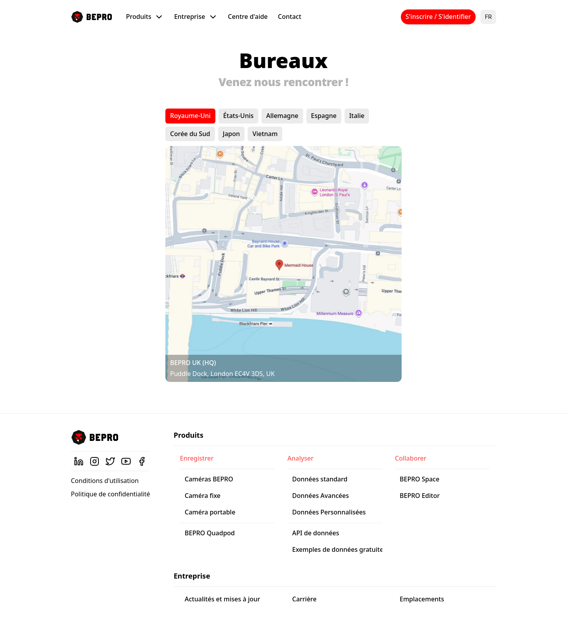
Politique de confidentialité (110, 494)
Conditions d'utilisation (105, 480)
